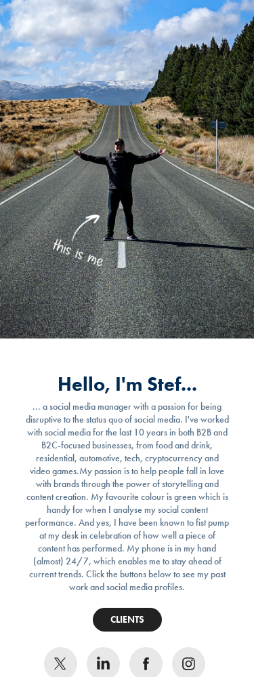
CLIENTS (127, 619)
